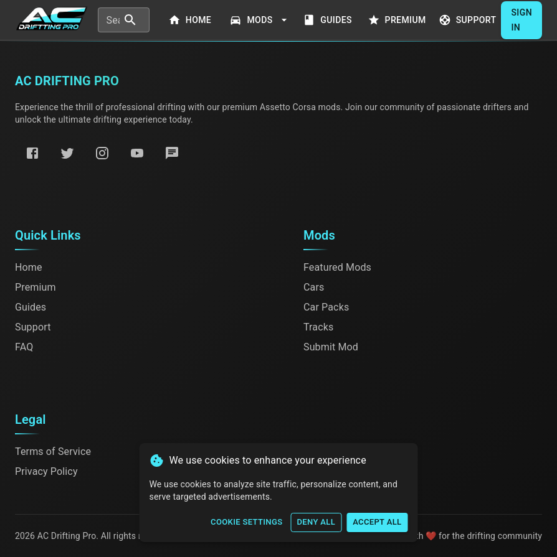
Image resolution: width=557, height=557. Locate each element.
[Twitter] (67, 153)
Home (190, 20)
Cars (313, 287)
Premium (398, 20)
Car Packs (326, 307)
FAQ (24, 347)
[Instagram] (102, 153)
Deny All (316, 522)
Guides (329, 20)
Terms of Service (53, 451)
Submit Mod (330, 347)
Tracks (318, 327)
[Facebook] (32, 153)
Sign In (521, 20)
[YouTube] (137, 153)
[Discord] (171, 153)
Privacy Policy (46, 471)
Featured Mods (337, 267)
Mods (259, 20)
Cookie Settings (246, 522)
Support (469, 20)
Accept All (376, 522)
